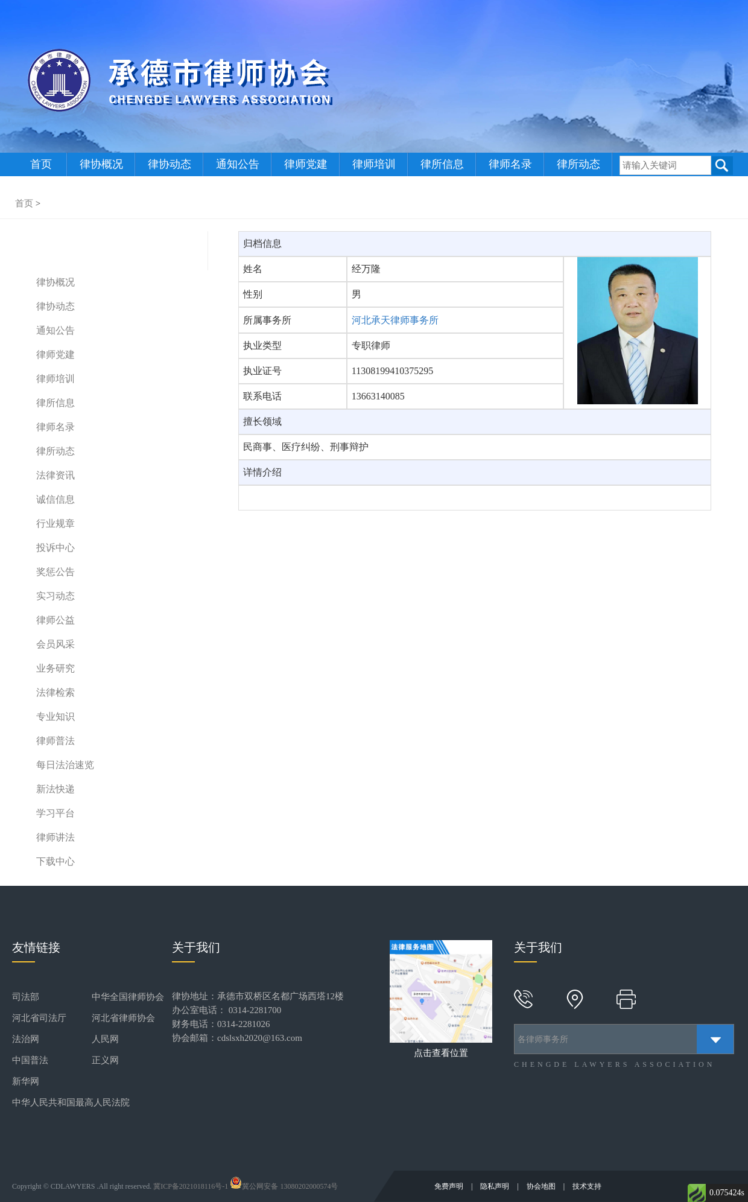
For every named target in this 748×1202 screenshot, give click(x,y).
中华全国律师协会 (128, 997)
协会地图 (542, 1186)
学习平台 (55, 813)
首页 (41, 164)
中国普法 (30, 1060)
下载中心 (55, 861)
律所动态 (578, 164)
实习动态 (55, 596)
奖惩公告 (55, 572)
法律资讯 (55, 475)
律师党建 (306, 164)
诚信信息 (55, 499)
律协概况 (101, 164)
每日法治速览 (65, 765)
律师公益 (55, 620)
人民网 (105, 1039)
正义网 (105, 1060)
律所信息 (442, 164)
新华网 (25, 1081)
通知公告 (237, 164)
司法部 (25, 997)
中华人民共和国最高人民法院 (71, 1102)
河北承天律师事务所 (395, 320)
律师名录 (510, 164)
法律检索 (55, 692)
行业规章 (55, 523)
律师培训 (374, 164)
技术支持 (586, 1186)
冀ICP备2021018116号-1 (190, 1186)
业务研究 (55, 668)
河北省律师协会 (123, 1018)
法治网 (25, 1039)
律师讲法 (55, 837)
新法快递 (55, 789)
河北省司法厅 (39, 1018)
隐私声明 (495, 1186)
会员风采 (55, 644)
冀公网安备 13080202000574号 (284, 1186)
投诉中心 (55, 547)
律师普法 (55, 741)
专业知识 (55, 716)
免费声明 (449, 1186)
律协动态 (169, 164)
